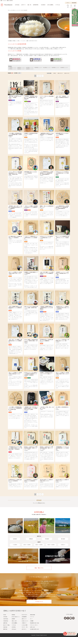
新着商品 (13, 614)
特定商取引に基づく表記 (34, 623)
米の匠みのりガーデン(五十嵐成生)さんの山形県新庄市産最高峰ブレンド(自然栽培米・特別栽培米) (30, 374)
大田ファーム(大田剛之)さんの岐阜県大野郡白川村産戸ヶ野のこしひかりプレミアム (62, 374)
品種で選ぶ (5, 623)
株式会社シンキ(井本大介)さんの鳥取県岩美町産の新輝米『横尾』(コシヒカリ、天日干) (46, 448)
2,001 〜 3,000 (27, 544)
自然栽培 (15, 538)
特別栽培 (47, 538)
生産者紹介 (43, 4)
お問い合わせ (32, 627)
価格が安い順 (60, 73)
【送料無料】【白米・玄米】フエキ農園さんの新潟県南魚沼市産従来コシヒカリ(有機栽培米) (15, 207)
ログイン (68, 2)
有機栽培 (31, 538)
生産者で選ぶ (5, 618)
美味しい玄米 (14, 620)
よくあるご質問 (24, 625)
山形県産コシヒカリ (12, 67)
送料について (24, 618)
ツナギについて (39, 601)
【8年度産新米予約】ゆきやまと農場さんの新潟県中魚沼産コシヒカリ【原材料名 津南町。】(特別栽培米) (15, 448)
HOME (4, 614)
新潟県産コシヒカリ (29, 67)
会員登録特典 (24, 616)
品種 (22, 10)
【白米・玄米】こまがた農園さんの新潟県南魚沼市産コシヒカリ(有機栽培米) (15, 340)
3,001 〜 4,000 (39, 544)
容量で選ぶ (5, 627)
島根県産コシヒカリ (21, 68)
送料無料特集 (35, 4)
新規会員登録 (74, 2)
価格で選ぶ (5, 629)
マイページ (32, 616)
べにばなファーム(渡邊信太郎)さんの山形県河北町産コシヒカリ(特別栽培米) (30, 237)
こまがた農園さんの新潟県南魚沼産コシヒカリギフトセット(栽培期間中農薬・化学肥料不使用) (15, 408)
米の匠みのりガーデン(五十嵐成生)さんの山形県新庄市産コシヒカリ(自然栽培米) (62, 173)
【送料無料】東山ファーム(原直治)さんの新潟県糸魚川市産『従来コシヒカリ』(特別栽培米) (62, 307)
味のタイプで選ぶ (6, 625)
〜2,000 (15, 544)
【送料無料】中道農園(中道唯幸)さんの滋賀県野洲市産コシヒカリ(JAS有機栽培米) (46, 307)
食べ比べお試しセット (16, 616)
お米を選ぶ (17, 4)
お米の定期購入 (50, 4)
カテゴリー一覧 (24, 627)
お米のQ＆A (14, 629)
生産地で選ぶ (5, 620)
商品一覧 (29, 4)
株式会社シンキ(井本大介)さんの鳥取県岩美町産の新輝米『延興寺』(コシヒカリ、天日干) (30, 448)
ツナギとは (57, 4)
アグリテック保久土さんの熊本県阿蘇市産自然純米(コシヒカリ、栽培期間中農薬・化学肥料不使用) (15, 173)
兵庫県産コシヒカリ (12, 68)
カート (31, 618)
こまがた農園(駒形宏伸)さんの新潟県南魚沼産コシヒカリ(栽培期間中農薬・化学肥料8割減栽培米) (46, 173)
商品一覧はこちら (39, 568)
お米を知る (14, 627)
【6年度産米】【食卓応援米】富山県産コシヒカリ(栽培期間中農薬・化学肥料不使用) (30, 97)
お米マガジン (24, 629)
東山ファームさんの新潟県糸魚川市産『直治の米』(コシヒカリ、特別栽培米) (62, 237)
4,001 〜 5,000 (51, 544)
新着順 (54, 73)
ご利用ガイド (24, 623)
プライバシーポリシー (34, 625)
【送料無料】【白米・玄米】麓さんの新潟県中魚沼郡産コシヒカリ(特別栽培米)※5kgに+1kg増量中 (31, 408)
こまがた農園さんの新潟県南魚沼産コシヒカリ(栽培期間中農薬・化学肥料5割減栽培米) (15, 134)
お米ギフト (23, 4)
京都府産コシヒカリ (64, 67)
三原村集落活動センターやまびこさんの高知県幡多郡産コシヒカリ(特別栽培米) (62, 448)
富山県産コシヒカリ (47, 67)
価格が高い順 (66, 73)
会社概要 (31, 620)
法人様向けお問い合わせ (34, 629)
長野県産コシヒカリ (38, 67)
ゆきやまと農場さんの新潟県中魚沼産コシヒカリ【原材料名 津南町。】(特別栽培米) (31, 340)
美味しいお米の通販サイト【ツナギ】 (14, 10)
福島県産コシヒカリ (21, 67)
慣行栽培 (63, 538)
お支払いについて (25, 620)
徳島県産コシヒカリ (29, 68)
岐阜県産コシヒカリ (55, 67)
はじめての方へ (24, 614)
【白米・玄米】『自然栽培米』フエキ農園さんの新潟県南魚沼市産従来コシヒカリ (62, 97)
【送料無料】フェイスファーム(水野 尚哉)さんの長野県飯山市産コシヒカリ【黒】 (62, 273)
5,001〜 (63, 544)
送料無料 (13, 618)
